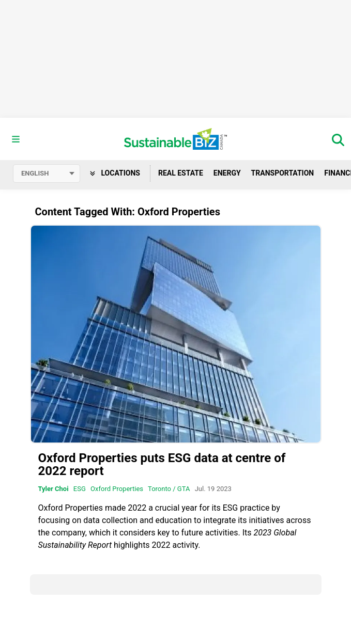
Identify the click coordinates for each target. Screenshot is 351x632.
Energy (227, 173)
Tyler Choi (53, 489)
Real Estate (180, 173)
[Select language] (46, 173)
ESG (79, 489)
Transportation (282, 173)
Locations (115, 173)
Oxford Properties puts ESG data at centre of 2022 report (162, 464)
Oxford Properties (116, 489)
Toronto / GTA (169, 489)
